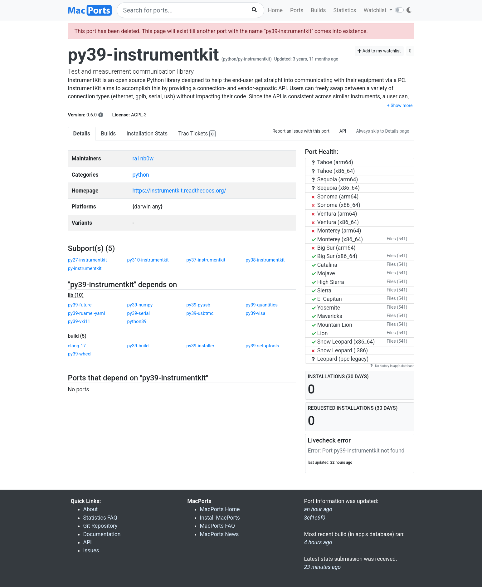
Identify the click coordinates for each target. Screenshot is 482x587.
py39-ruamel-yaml (86, 313)
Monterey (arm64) (336, 230)
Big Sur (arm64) (334, 248)
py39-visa (255, 313)
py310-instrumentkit (148, 260)
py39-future (80, 305)
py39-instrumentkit (143, 54)
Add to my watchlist (379, 50)
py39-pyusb (198, 305)
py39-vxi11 (79, 321)
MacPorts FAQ (217, 526)
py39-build (138, 346)
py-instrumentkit (85, 268)
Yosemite (326, 308)
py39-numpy (140, 305)
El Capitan (327, 299)
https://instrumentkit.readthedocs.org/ (179, 191)
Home (275, 10)
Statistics (344, 10)
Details (81, 133)
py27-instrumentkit (87, 260)
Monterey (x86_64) (337, 239)
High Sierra (328, 282)
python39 (137, 321)
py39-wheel (80, 354)
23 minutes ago (322, 567)
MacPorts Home (220, 509)
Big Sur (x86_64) (335, 256)
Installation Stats (147, 133)
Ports (296, 10)
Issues (91, 550)
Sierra (322, 290)
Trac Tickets (197, 134)
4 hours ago (318, 542)
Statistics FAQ (100, 518)
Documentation (102, 534)
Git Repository (100, 526)
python (140, 175)
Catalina (325, 265)
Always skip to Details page (382, 131)
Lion (320, 333)
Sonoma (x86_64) (336, 205)
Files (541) (397, 238)
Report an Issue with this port (300, 131)
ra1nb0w (142, 158)
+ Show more (400, 105)
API (342, 131)
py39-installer (201, 346)
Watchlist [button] (376, 10)
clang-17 (77, 346)
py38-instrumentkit (265, 260)
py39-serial (138, 313)
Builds (318, 10)
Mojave (323, 273)
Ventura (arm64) (334, 214)
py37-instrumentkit (206, 260)
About (90, 509)
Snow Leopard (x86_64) (343, 342)
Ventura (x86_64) (335, 222)
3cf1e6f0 (314, 518)
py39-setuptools (262, 346)
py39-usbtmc (200, 313)
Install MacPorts (220, 518)
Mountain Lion (332, 325)
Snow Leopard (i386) (340, 350)
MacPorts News (219, 534)
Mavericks (327, 316)
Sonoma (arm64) (335, 196)
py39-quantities (262, 305)
